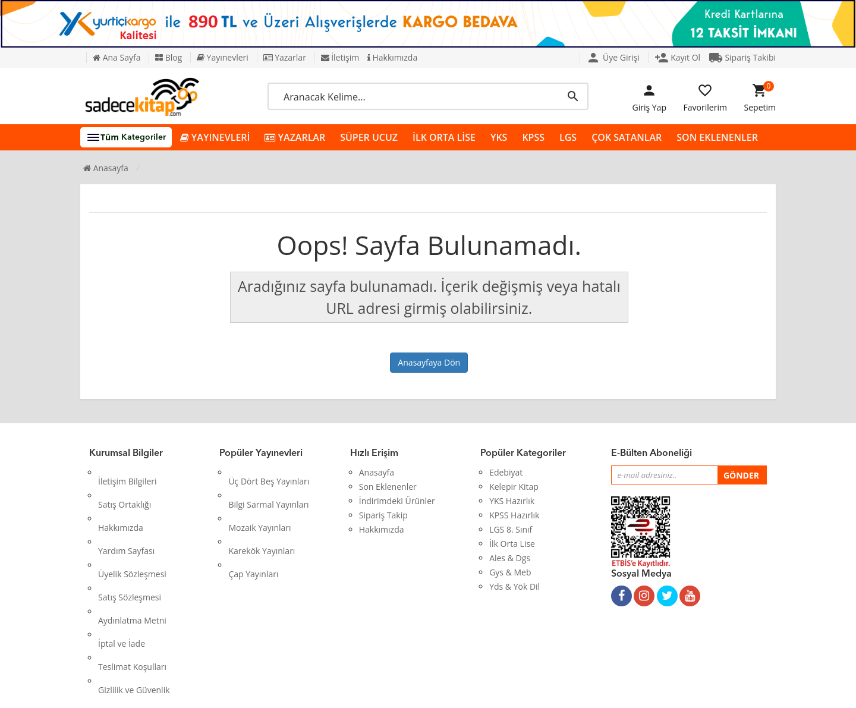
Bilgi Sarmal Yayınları (268, 486)
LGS (568, 137)
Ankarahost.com (348, 690)
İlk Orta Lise (512, 543)
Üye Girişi (613, 57)
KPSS (533, 137)
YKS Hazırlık (511, 500)
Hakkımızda (392, 57)
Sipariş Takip (383, 515)
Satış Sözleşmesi (129, 543)
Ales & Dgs (509, 558)
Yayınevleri (222, 57)
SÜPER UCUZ (369, 137)
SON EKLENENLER (717, 137)
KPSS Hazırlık (514, 515)
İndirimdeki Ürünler (397, 500)
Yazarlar (284, 57)
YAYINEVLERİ (215, 137)
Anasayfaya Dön (429, 362)
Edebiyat (506, 472)
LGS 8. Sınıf (510, 529)
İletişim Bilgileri (127, 472)
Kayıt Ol (677, 57)
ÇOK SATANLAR (626, 137)
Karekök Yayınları (261, 515)
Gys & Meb (510, 572)
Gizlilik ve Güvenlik (134, 600)
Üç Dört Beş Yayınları (268, 472)
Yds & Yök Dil (514, 586)
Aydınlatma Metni (132, 558)
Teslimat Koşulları (132, 586)
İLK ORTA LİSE (444, 137)
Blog (168, 57)
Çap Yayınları (253, 529)
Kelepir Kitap (514, 486)
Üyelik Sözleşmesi (132, 529)
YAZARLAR (295, 137)
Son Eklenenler (388, 486)
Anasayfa (105, 168)
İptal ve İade (121, 572)
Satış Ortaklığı (124, 486)
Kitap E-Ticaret (417, 690)
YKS (498, 137)
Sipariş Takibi (742, 57)
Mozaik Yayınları (259, 500)
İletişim (340, 57)
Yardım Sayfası (126, 515)
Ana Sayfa (116, 57)
